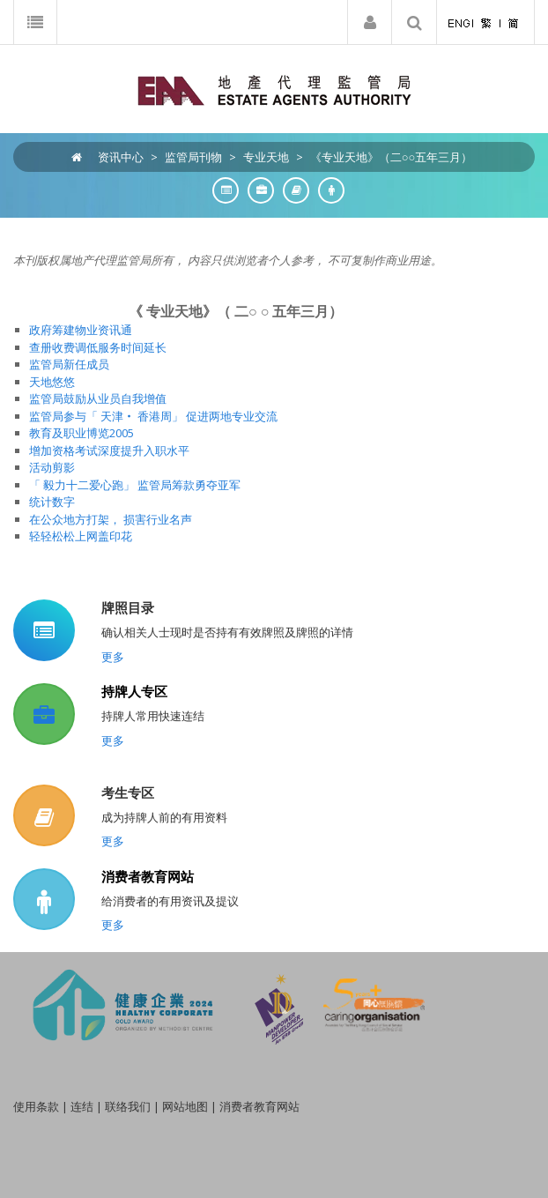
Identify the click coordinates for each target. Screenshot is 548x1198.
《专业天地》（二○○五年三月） (391, 157)
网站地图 (185, 1106)
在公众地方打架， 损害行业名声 (110, 519)
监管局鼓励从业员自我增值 (98, 398)
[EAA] (274, 89)
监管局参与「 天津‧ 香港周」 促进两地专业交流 (153, 416)
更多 (112, 657)
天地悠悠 (52, 382)
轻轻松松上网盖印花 (80, 536)
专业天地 (266, 157)
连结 (81, 1106)
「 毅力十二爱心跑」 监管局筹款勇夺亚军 (135, 485)
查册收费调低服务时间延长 (98, 347)
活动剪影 (52, 467)
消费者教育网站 (147, 876)
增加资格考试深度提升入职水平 (109, 450)
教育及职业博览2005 (81, 433)
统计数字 (52, 502)
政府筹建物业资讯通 (80, 330)
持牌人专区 (134, 691)
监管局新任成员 (69, 364)
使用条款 (36, 1106)
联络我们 (128, 1106)
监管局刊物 (193, 157)
